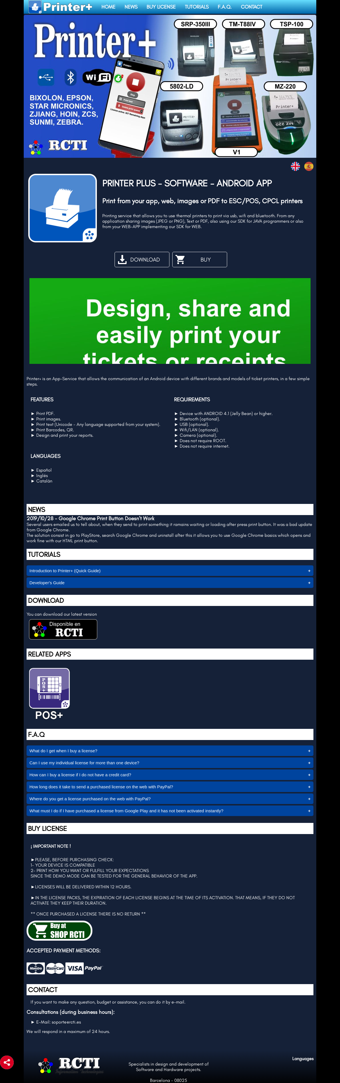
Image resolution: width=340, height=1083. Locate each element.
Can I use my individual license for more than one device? (84, 762)
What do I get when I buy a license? (63, 750)
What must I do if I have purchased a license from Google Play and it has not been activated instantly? (126, 810)
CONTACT (251, 7)
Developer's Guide (47, 582)
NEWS (131, 7)
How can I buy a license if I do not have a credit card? (80, 774)
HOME (108, 7)
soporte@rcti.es (66, 1022)
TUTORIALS (197, 7)
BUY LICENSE (161, 7)
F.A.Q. (225, 7)
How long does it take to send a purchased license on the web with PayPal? (101, 786)
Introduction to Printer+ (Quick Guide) (65, 570)
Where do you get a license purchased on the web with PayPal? (90, 798)
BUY (192, 260)
